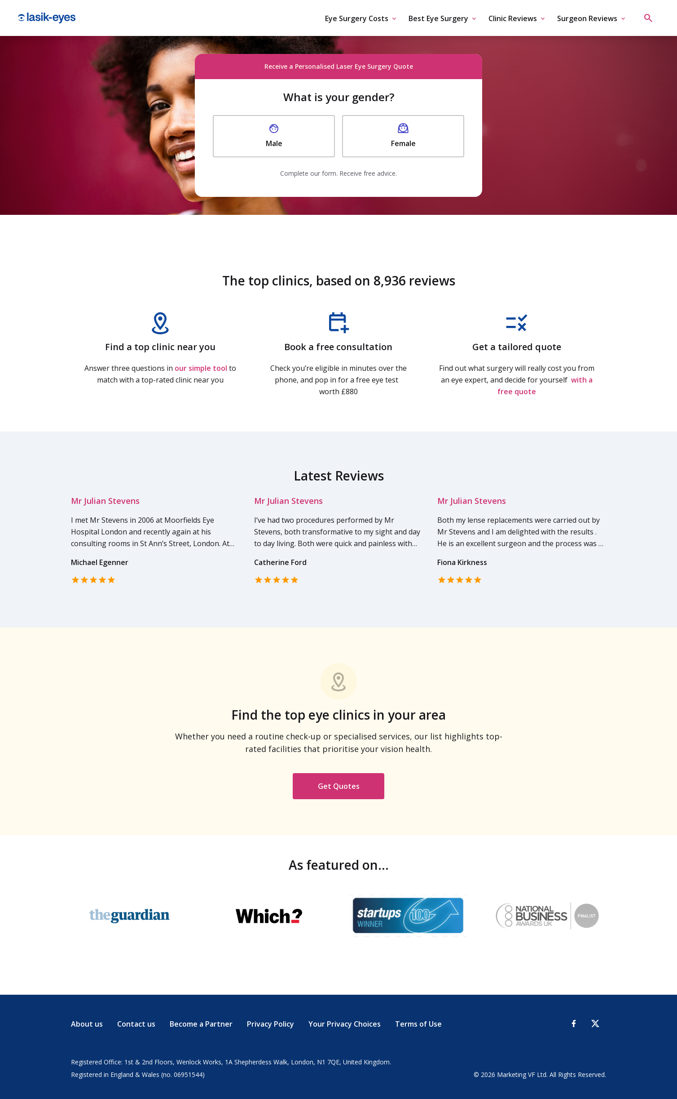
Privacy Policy (270, 1024)
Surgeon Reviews (587, 18)
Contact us (136, 1024)
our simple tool (201, 368)
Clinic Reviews (512, 18)
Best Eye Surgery (438, 18)
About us (87, 1024)
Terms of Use (418, 1024)
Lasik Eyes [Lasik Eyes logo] (46, 18)
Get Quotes (339, 786)
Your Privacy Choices (344, 1024)
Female (403, 135)
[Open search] (648, 18)
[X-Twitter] (595, 1023)
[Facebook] (574, 1023)
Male (274, 135)
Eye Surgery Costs (356, 18)
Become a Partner (201, 1024)
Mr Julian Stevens (105, 500)
